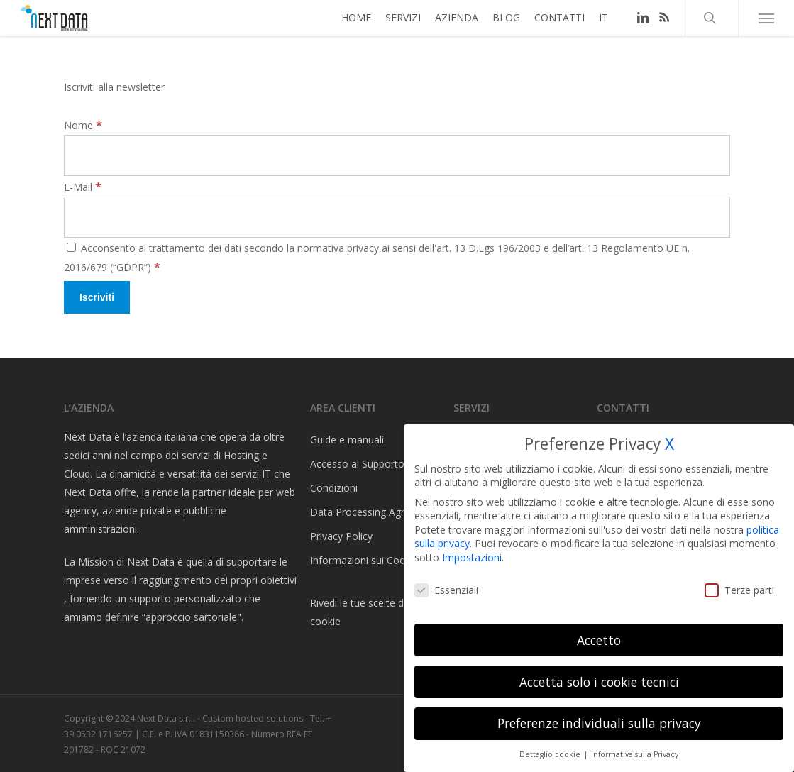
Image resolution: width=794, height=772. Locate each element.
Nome (83, 125)
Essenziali (446, 590)
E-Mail (82, 187)
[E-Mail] (397, 217)
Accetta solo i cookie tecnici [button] (599, 681)
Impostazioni (472, 557)
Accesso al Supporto (357, 463)
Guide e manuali (347, 439)
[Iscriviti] (97, 297)
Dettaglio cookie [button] (551, 754)
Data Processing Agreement (375, 512)
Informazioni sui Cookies (367, 560)
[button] (766, 25)
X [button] (669, 444)
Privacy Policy (341, 536)
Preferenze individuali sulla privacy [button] (599, 723)
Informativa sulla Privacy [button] (634, 754)
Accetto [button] (599, 640)
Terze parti (739, 590)
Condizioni (334, 488)
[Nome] (397, 155)
